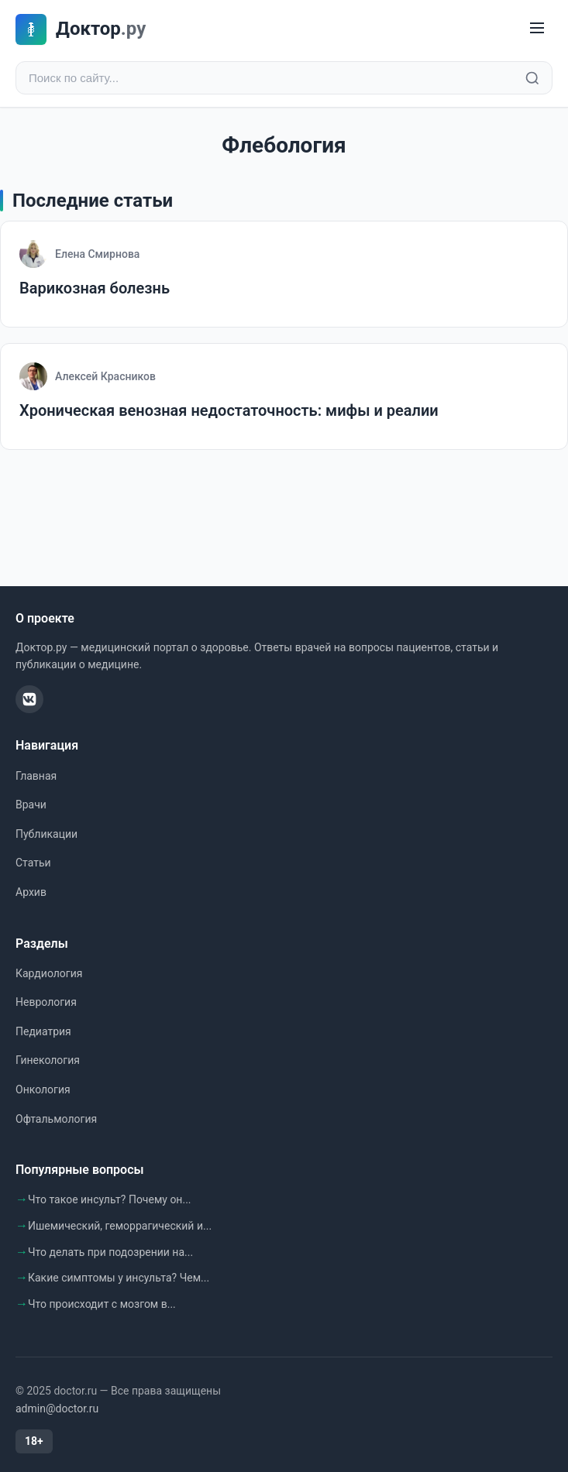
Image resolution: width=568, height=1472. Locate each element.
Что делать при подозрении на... (110, 1252)
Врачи (30, 804)
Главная (36, 776)
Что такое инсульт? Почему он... (109, 1199)
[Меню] (537, 29)
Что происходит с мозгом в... (102, 1304)
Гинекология (47, 1060)
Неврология (46, 1002)
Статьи (33, 862)
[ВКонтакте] (29, 699)
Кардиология (48, 973)
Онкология (43, 1089)
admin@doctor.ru (56, 1408)
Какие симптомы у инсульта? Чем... (118, 1277)
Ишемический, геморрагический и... (120, 1226)
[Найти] (532, 78)
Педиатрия (43, 1031)
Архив (30, 892)
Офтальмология (56, 1119)
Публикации (46, 834)
